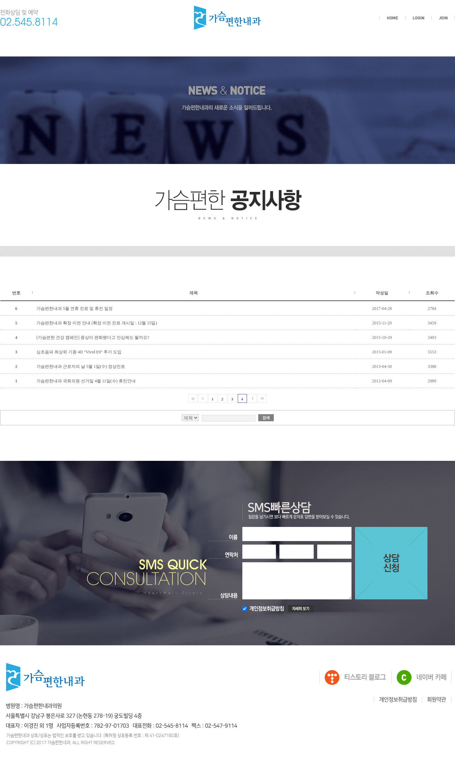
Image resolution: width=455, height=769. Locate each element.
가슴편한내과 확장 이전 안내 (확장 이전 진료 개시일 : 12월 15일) (96, 323)
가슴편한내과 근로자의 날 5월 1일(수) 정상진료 (80, 366)
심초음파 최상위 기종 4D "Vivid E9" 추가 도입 (79, 352)
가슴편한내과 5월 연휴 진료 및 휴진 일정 (74, 308)
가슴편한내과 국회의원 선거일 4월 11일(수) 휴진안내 (86, 380)
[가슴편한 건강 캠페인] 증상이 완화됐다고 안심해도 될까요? (92, 337)
